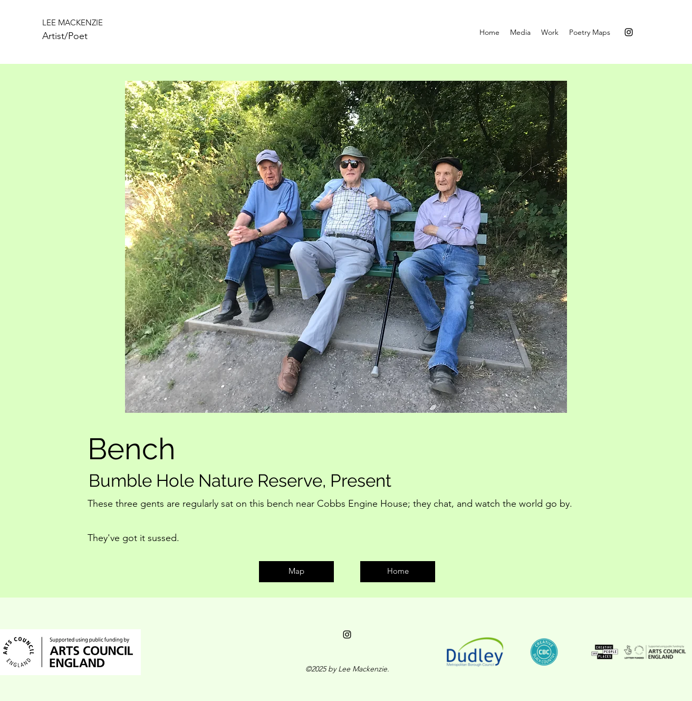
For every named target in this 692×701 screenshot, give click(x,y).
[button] (550, 32)
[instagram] (628, 32)
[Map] (296, 571)
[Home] (397, 571)
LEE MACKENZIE (72, 22)
